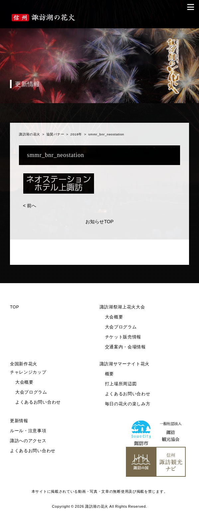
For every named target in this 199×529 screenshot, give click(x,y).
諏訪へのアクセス (28, 441)
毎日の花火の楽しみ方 (127, 404)
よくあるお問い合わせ (38, 402)
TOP (14, 307)
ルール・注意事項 (28, 431)
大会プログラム (121, 327)
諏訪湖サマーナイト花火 (125, 364)
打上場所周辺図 (121, 384)
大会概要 (114, 317)
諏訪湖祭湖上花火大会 (122, 307)
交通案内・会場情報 (125, 347)
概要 (109, 374)
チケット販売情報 (123, 337)
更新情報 (19, 421)
